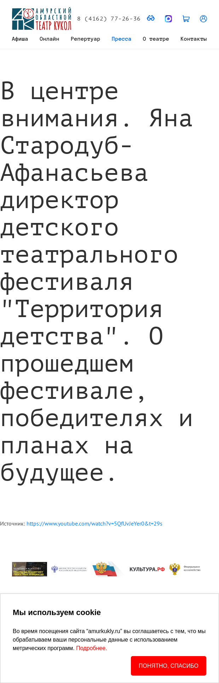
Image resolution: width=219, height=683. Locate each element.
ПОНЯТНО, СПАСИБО (168, 666)
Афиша (20, 39)
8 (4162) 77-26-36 (108, 19)
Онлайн (50, 39)
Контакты (194, 39)
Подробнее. (91, 648)
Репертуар (86, 39)
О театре (156, 39)
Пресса (122, 39)
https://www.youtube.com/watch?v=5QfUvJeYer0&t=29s (94, 523)
